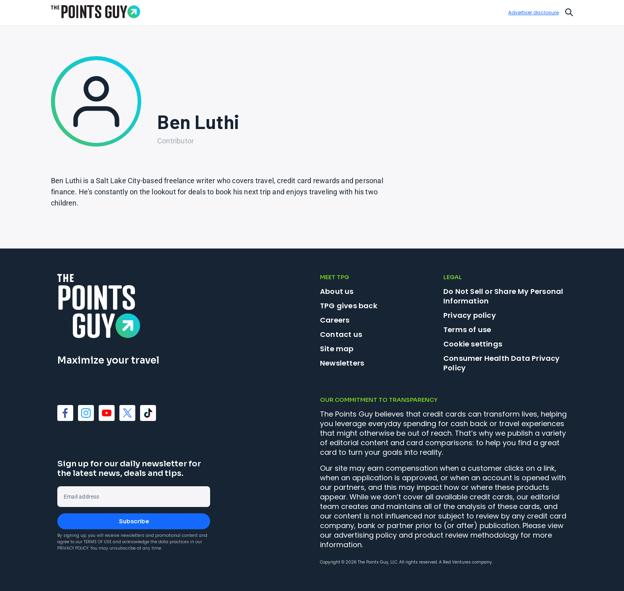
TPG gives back (348, 306)
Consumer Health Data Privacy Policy (501, 363)
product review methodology (467, 535)
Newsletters (342, 363)
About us (337, 291)
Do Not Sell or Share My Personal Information (503, 296)
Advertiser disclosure (533, 13)
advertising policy (365, 535)
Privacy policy (469, 315)
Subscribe (134, 521)
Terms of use (467, 330)
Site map (337, 349)
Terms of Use (97, 542)
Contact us (341, 334)
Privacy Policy (72, 548)
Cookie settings (472, 344)
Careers (334, 320)
